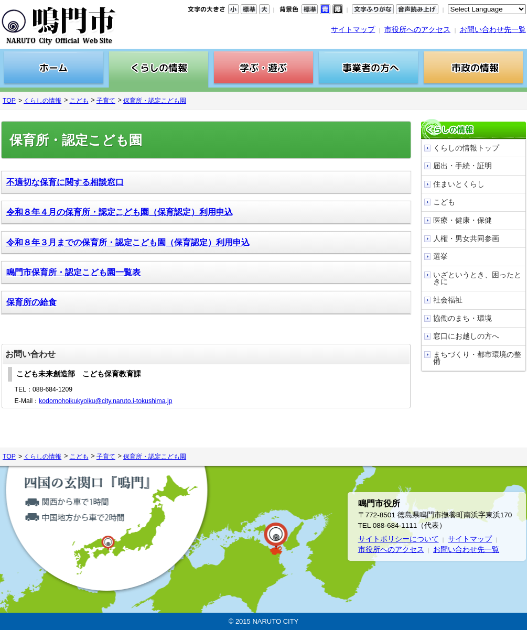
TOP (9, 100)
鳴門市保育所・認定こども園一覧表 (73, 272)
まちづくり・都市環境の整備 (477, 358)
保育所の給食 (31, 302)
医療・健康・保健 (462, 220)
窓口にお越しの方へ (466, 336)
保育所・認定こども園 (154, 100)
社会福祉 (448, 300)
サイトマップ (353, 30)
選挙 (440, 256)
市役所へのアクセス (417, 30)
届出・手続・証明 (462, 166)
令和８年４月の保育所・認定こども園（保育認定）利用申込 (119, 212)
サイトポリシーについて (398, 539)
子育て (105, 100)
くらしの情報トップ (466, 148)
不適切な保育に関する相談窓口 (65, 182)
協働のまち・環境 (462, 318)
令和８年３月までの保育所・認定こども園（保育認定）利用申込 (128, 242)
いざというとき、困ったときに (477, 278)
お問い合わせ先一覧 (493, 30)
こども (79, 100)
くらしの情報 (42, 100)
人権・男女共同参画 (466, 239)
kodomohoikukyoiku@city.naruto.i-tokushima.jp (105, 401)
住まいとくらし (459, 184)
